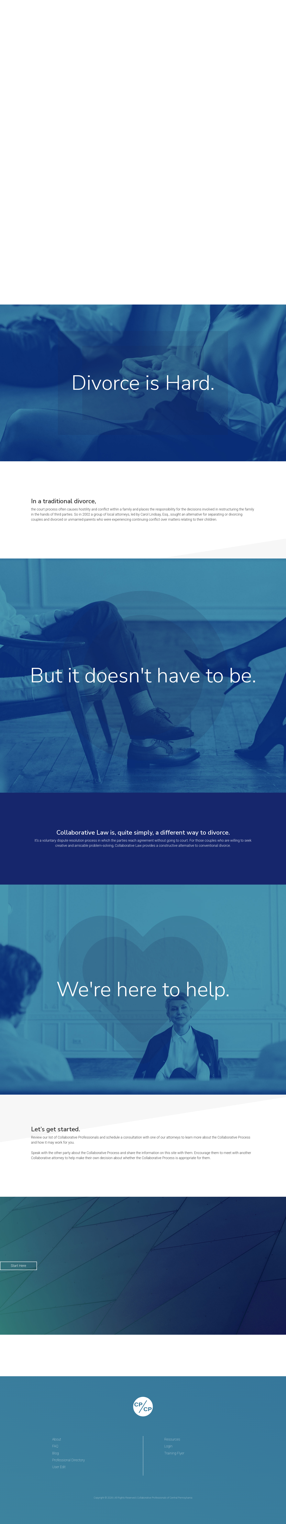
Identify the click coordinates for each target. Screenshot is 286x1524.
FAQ (55, 1446)
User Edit (59, 1467)
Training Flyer (174, 1453)
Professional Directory (68, 1460)
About (56, 1439)
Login (168, 1446)
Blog (55, 1453)
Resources (172, 1439)
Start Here (18, 1266)
